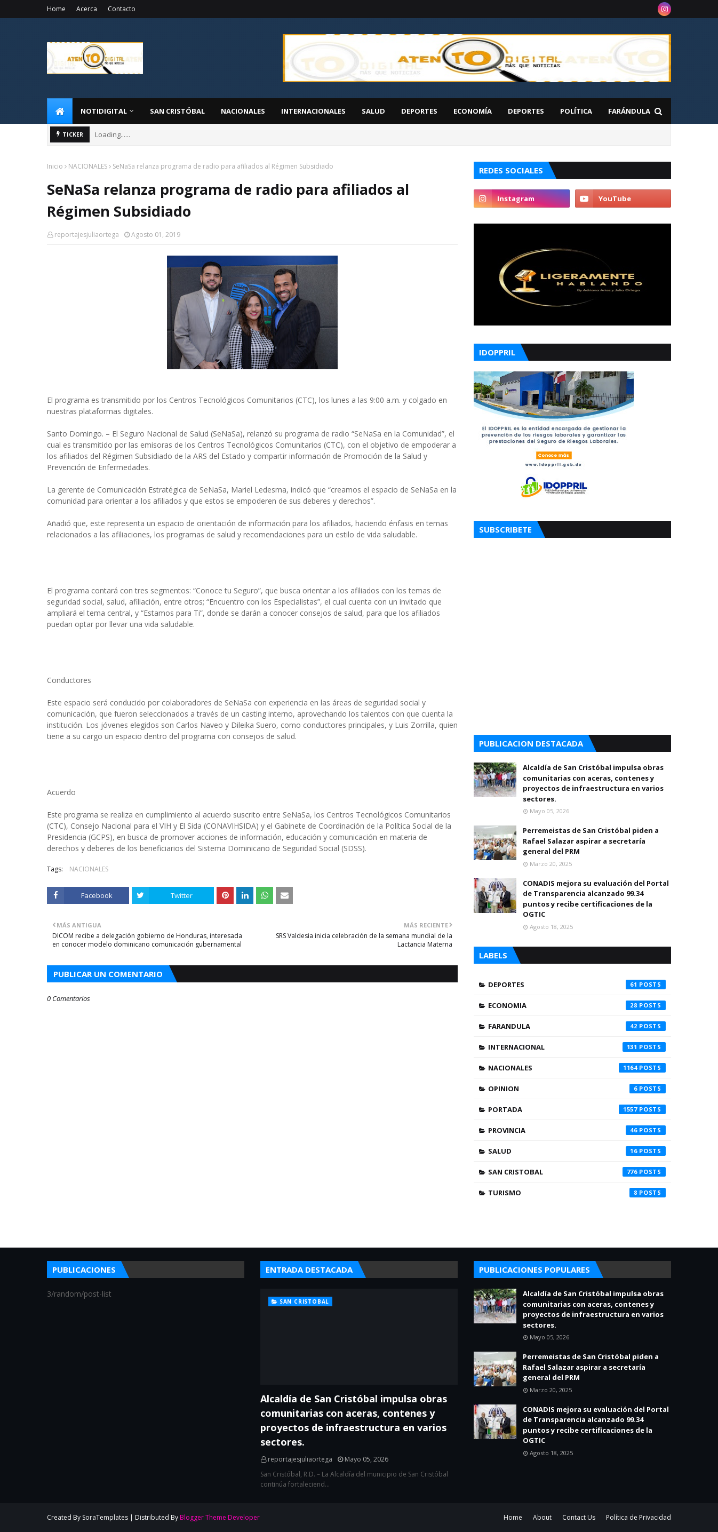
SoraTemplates (105, 1517)
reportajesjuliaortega (86, 234)
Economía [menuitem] (472, 111)
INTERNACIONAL (577, 1047)
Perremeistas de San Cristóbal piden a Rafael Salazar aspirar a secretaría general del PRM (591, 840)
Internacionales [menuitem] (313, 111)
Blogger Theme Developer (220, 1517)
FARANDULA (577, 1026)
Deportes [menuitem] (419, 111)
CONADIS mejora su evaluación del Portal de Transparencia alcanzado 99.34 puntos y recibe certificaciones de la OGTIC (596, 898)
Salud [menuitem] (373, 111)
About (542, 1517)
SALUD (577, 1151)
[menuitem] (60, 111)
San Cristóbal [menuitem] (177, 111)
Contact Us (578, 1517)
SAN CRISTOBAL (577, 1172)
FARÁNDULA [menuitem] (629, 111)
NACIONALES (87, 166)
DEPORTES (577, 984)
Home (56, 8)
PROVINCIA (577, 1130)
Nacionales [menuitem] (243, 111)
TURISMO (577, 1192)
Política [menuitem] (576, 111)
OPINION (577, 1088)
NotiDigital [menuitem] (104, 111)
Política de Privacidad (638, 1517)
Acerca (86, 8)
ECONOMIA (577, 1005)
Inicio (55, 166)
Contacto (121, 8)
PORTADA (577, 1109)
